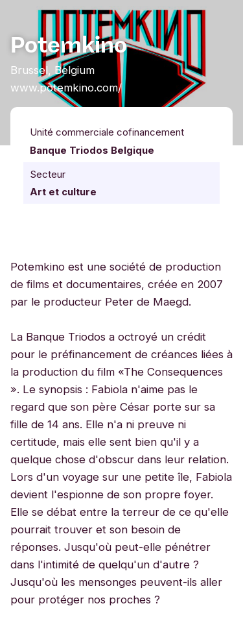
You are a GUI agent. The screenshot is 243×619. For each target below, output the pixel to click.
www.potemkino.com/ (66, 87)
